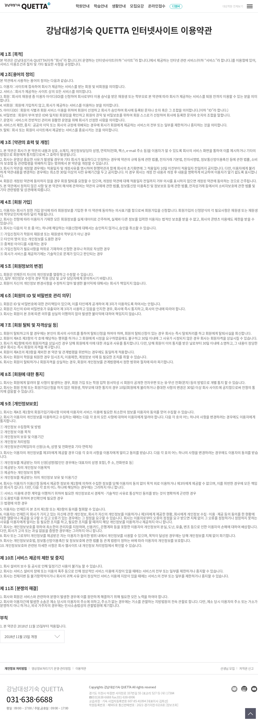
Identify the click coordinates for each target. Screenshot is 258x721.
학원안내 (82, 6)
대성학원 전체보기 (233, 6)
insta (244, 689)
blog (234, 689)
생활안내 (119, 6)
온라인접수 (156, 6)
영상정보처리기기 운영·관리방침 (51, 668)
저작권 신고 (246, 668)
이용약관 (80, 668)
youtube (254, 689)
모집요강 (137, 6)
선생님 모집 (227, 668)
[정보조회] (172, 705)
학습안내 (101, 6)
